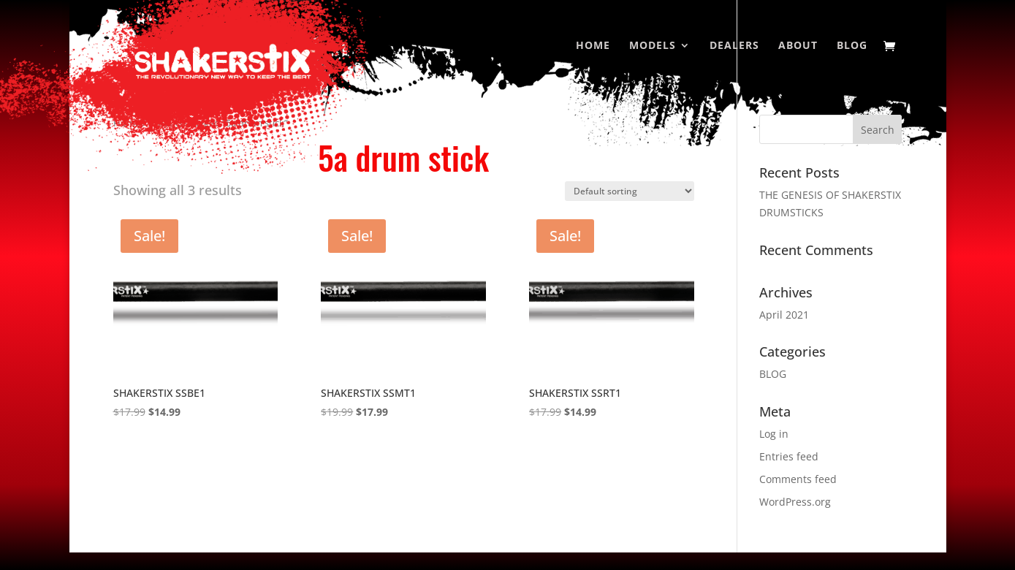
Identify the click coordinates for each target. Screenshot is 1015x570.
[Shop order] (629, 191)
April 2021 (784, 315)
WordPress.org (795, 502)
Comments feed (798, 479)
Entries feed (788, 456)
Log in (773, 434)
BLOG (772, 374)
